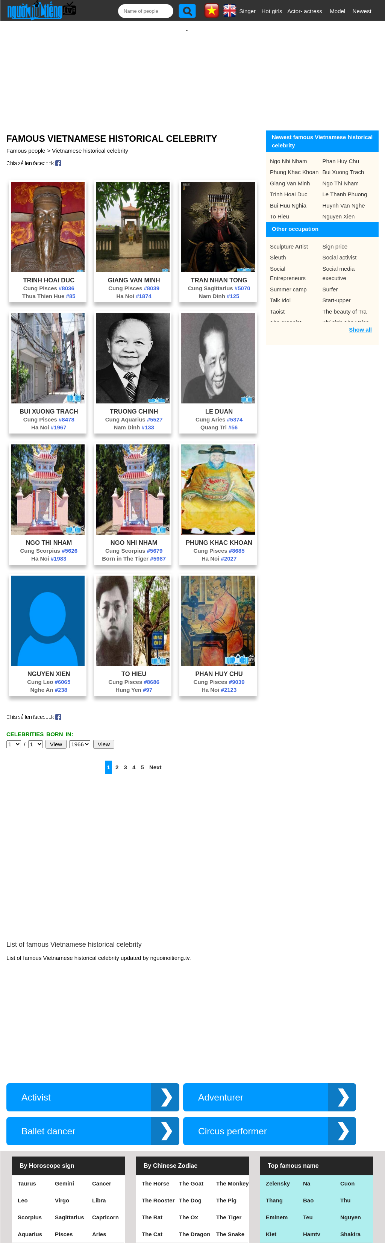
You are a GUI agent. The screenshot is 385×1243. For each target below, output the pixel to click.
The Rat (152, 1146)
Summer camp (288, 282)
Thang (274, 1129)
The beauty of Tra (345, 304)
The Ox (188, 1146)
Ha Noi (133, 288)
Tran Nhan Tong (219, 272)
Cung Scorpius (49, 543)
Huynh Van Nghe (344, 198)
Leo (23, 1129)
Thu (345, 1129)
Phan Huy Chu (219, 666)
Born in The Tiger (134, 551)
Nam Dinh (219, 288)
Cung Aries (219, 412)
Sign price (335, 239)
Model (337, 11)
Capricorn (105, 1146)
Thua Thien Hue (49, 288)
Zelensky (278, 1112)
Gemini (64, 1112)
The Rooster (158, 1129)
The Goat (191, 1112)
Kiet (271, 1163)
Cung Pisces (48, 280)
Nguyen (350, 1146)
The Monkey (232, 1112)
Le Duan (219, 403)
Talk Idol (280, 293)
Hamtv (311, 1163)
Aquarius (30, 1163)
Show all (360, 322)
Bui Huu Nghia (288, 198)
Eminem (277, 1146)
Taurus (27, 1112)
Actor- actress (304, 11)
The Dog (190, 1129)
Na (306, 1112)
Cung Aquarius (134, 412)
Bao (308, 1129)
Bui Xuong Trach (49, 403)
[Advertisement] (187, 70)
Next (155, 759)
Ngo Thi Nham (49, 535)
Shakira (350, 1163)
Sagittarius (69, 1146)
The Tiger (228, 1146)
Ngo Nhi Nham (134, 535)
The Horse (155, 1112)
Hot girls (272, 11)
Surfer (330, 282)
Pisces (64, 1163)
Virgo (62, 1129)
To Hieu (134, 666)
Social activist (340, 250)
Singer (247, 11)
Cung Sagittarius (219, 280)
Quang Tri (219, 420)
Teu (308, 1146)
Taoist (277, 304)
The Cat (152, 1163)
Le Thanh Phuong (345, 186)
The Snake (230, 1163)
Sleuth (278, 250)
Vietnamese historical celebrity (90, 143)
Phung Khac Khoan (219, 535)
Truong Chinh (134, 403)
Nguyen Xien (48, 666)
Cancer (101, 1112)
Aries (99, 1163)
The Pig (226, 1129)
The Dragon (194, 1163)
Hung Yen (133, 682)
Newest (362, 11)
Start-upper (337, 293)
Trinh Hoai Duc (49, 272)
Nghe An (48, 682)
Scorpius (30, 1146)
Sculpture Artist (289, 239)
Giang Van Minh (134, 272)
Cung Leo (48, 674)
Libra (99, 1129)
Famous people (25, 143)
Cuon (347, 1112)
